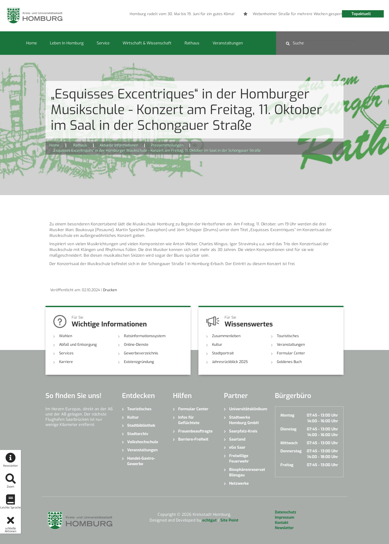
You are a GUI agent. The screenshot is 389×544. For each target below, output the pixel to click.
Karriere (66, 361)
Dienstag (289, 429)
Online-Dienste (136, 344)
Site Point (229, 520)
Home (31, 43)
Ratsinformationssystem (144, 336)
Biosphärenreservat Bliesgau (247, 472)
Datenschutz (285, 512)
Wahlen (65, 336)
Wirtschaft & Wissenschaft (147, 43)
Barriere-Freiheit (193, 439)
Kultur (217, 344)
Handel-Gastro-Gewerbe (141, 461)
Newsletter (284, 527)
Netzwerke (239, 483)
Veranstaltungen (228, 43)
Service (103, 43)
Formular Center (291, 353)
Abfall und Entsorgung (78, 344)
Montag (287, 415)
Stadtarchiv (137, 433)
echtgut (209, 520)
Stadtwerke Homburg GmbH (244, 420)
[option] (221, 14)
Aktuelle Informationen (119, 145)
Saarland (237, 439)
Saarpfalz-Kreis (243, 431)
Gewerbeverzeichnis (141, 353)
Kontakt (281, 522)
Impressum (284, 517)
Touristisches (288, 336)
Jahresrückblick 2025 (230, 361)
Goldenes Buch (289, 361)
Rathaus (192, 43)
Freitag (287, 464)
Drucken (110, 290)
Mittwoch (289, 443)
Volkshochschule (142, 441)
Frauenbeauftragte (195, 431)
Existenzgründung (139, 361)
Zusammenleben (226, 336)
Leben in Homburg (67, 43)
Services (66, 353)
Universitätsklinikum (248, 409)
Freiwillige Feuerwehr (239, 458)
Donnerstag (291, 451)
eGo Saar (237, 447)
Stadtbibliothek (141, 425)
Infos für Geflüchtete (189, 420)
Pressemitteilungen (167, 145)
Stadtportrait (223, 353)
